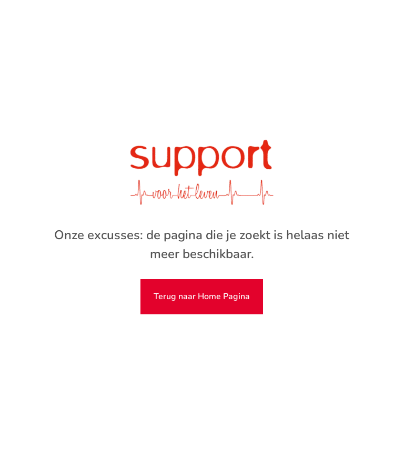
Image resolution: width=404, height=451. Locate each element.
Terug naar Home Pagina (202, 296)
